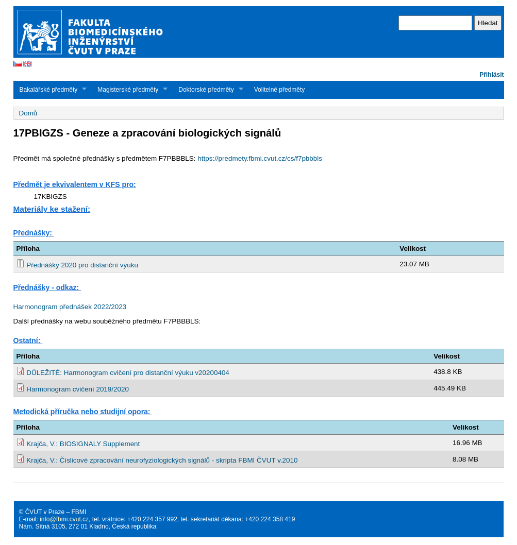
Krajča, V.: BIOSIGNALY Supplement (83, 444)
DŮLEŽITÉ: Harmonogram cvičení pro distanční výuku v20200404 (127, 373)
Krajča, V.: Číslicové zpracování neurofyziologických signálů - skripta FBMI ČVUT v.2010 (161, 460)
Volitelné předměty (279, 89)
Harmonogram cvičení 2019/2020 (77, 389)
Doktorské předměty (207, 89)
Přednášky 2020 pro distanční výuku (82, 265)
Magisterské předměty (129, 89)
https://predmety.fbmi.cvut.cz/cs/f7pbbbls (259, 158)
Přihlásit (491, 74)
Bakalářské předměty (50, 89)
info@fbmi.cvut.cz (64, 519)
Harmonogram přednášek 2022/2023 (70, 307)
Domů (28, 113)
